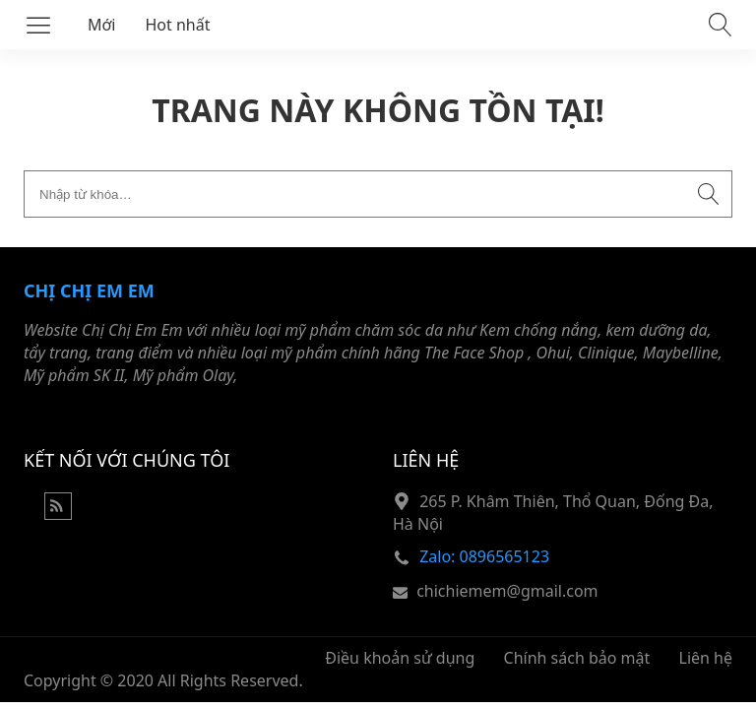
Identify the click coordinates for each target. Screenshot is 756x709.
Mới (102, 24)
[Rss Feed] (58, 514)
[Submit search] (708, 194)
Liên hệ (706, 658)
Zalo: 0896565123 (484, 556)
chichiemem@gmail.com (507, 591)
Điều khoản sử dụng (399, 658)
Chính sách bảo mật (577, 658)
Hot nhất (178, 24)
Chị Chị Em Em (89, 290)
